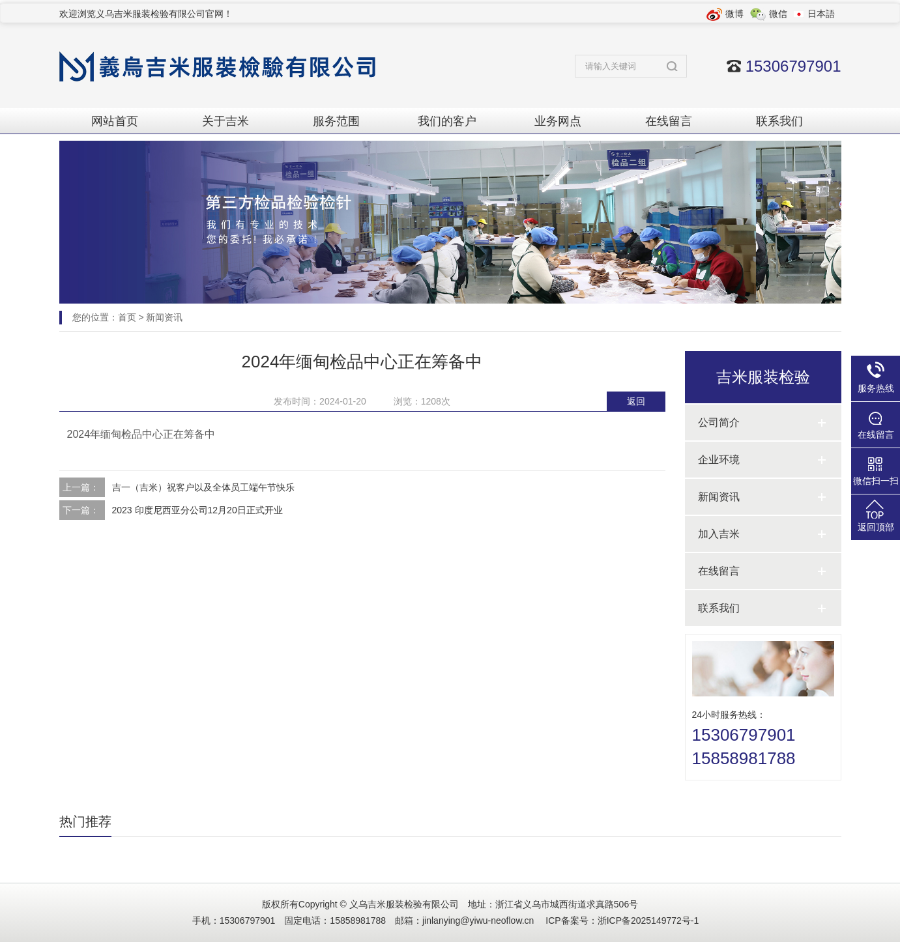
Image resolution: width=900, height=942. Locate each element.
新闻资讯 (164, 317)
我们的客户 (447, 121)
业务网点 (557, 121)
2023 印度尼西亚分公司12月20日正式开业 (197, 510)
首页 (127, 317)
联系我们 (779, 121)
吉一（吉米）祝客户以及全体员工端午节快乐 (203, 487)
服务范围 (336, 121)
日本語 (821, 13)
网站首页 (114, 121)
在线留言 (668, 121)
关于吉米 (225, 121)
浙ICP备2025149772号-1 (648, 920)
